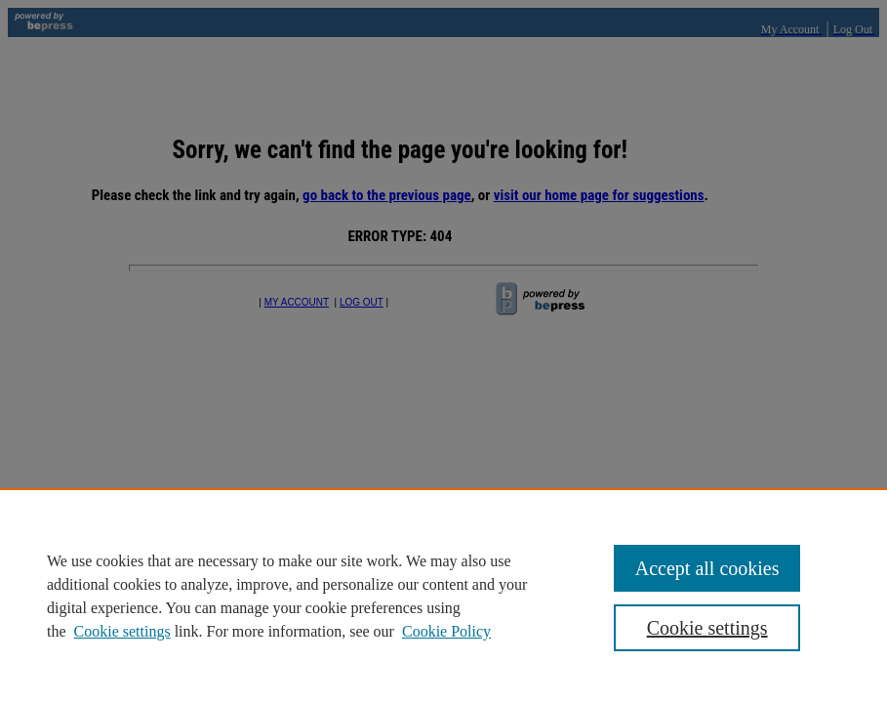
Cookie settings (122, 631)
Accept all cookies (707, 568)
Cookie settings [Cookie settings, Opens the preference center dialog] (707, 628)
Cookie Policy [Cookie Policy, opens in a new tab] (446, 631)
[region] (443, 595)
